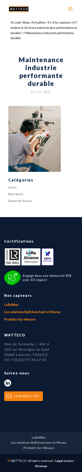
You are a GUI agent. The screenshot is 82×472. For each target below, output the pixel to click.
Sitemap (41, 466)
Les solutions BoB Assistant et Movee (32, 312)
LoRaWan (11, 305)
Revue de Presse (19, 201)
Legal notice (64, 461)
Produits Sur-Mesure (20, 319)
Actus (12, 187)
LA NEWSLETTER (26, 396)
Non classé (15, 194)
